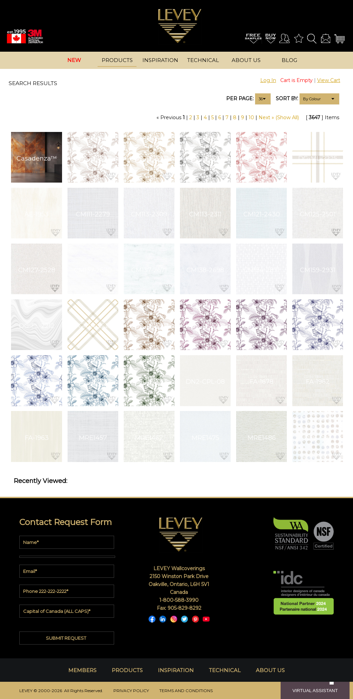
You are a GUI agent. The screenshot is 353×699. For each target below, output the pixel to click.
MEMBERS (82, 670)
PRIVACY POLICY (131, 690)
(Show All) (287, 117)
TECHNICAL (225, 670)
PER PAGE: (240, 98)
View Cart (328, 80)
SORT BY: (287, 98)
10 (251, 117)
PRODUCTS (127, 670)
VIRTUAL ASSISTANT (315, 690)
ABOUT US (270, 670)
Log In (268, 80)
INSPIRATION (176, 670)
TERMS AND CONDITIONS (186, 690)
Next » (266, 117)
